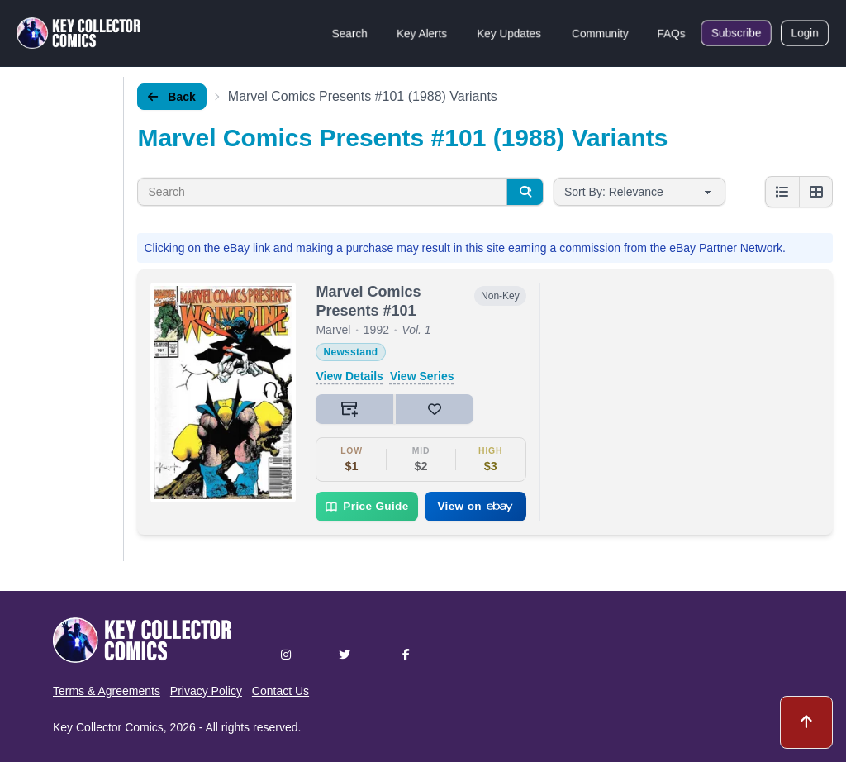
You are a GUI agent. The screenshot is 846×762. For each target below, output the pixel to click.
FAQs (671, 33)
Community (600, 33)
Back (171, 96)
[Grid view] (815, 192)
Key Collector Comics (108, 727)
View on (475, 506)
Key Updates (509, 33)
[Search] (524, 192)
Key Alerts (422, 33)
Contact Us (280, 691)
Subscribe (736, 33)
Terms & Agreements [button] (106, 691)
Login (805, 33)
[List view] (782, 192)
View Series (422, 376)
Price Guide (366, 506)
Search (349, 33)
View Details (349, 376)
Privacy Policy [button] (206, 691)
